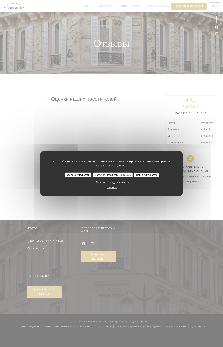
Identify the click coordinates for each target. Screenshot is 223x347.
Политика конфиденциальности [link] (112, 182)
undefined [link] (112, 187)
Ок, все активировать (78, 174)
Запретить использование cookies (113, 174)
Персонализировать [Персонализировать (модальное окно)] (146, 174)
